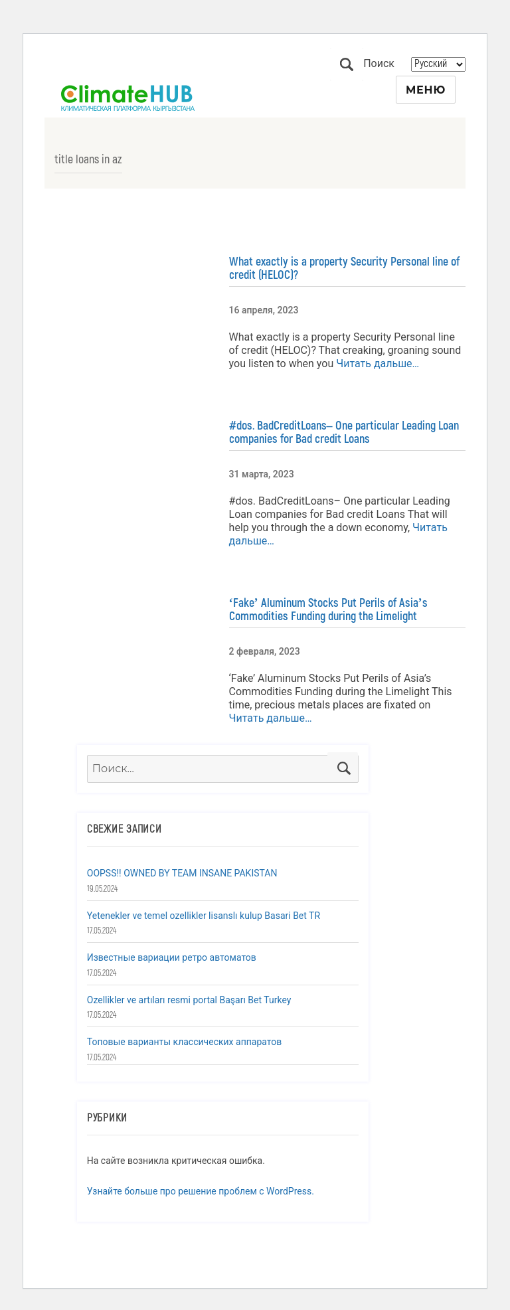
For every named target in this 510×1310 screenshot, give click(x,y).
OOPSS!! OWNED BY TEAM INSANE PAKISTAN (182, 873)
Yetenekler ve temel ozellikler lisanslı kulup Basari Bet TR (203, 915)
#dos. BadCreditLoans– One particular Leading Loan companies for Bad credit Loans (344, 432)
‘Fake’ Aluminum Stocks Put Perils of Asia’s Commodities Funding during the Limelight (328, 609)
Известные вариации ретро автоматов (171, 957)
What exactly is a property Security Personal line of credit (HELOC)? (344, 268)
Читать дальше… (376, 363)
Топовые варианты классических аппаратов (184, 1041)
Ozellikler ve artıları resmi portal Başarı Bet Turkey (189, 1000)
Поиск (346, 64)
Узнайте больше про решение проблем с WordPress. (200, 1191)
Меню (426, 90)
